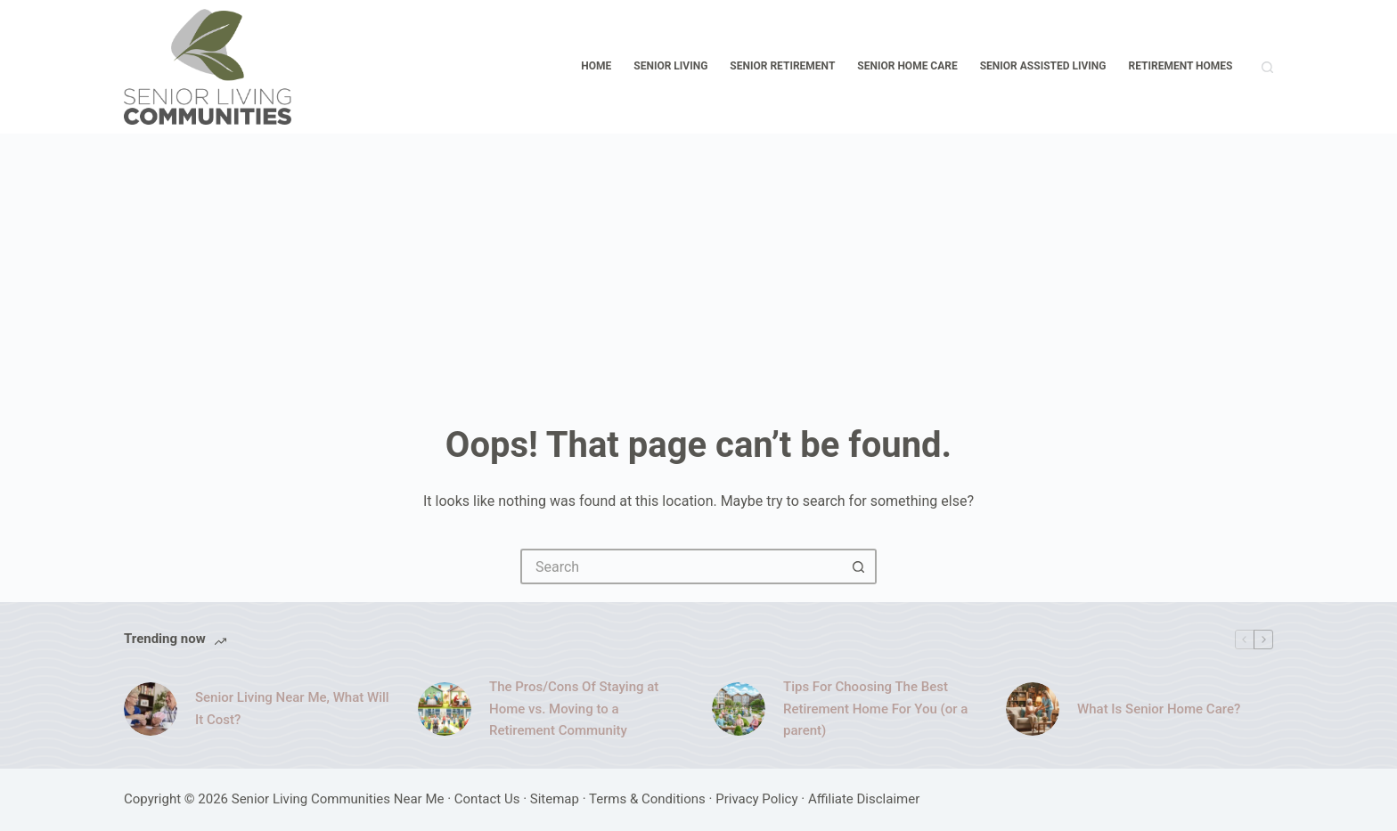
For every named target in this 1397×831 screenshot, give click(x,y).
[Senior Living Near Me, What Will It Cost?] (150, 709)
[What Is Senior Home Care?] (1032, 709)
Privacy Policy (756, 799)
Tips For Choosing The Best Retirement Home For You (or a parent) (875, 709)
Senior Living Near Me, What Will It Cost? (292, 708)
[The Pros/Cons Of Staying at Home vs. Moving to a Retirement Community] (444, 709)
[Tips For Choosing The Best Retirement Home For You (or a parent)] (738, 709)
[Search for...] (680, 566)
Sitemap (554, 799)
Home (596, 66)
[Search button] (859, 566)
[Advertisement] (698, 267)
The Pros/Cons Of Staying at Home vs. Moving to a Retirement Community (573, 709)
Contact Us (487, 799)
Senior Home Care (907, 66)
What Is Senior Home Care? (1158, 709)
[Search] (1267, 67)
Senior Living (670, 66)
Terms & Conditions (647, 799)
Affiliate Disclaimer (863, 799)
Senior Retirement (782, 66)
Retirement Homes (1181, 66)
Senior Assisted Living (1043, 66)
